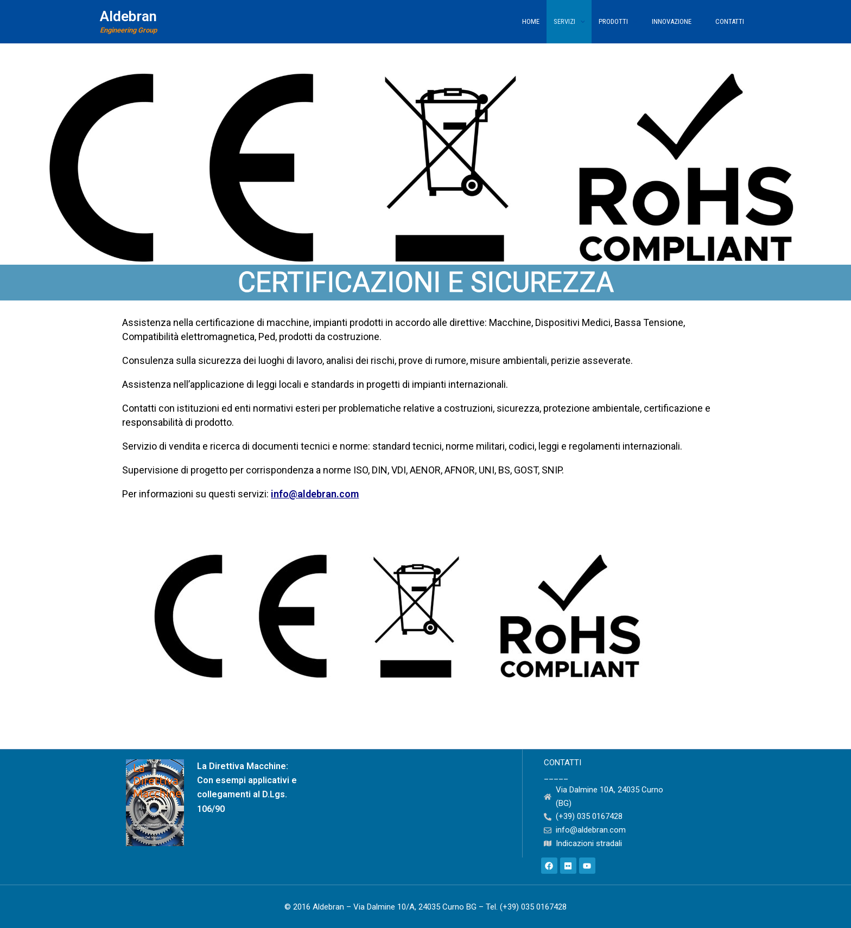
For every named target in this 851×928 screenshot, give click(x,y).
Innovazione (676, 21)
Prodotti (618, 21)
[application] (580, 21)
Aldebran (128, 16)
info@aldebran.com (315, 494)
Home (530, 21)
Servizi (569, 21)
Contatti (729, 21)
